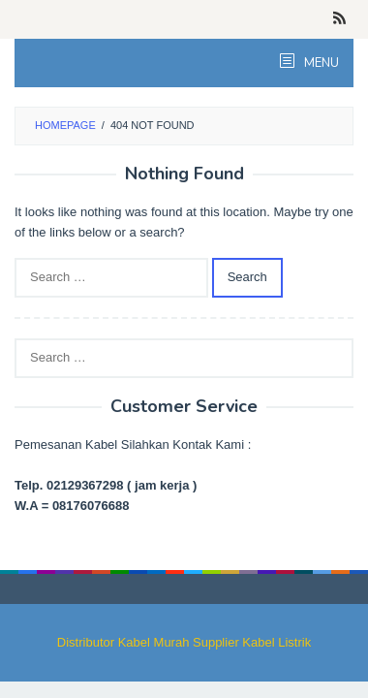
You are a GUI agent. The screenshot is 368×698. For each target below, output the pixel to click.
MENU (320, 63)
